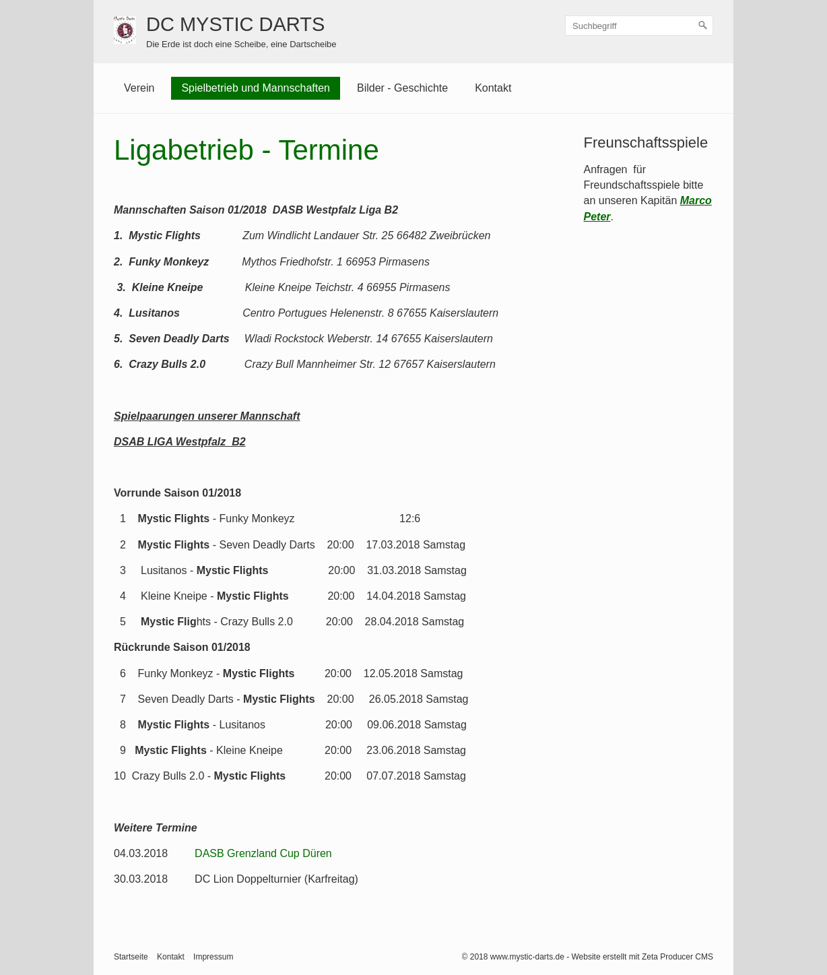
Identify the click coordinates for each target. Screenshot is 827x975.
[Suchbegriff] (639, 25)
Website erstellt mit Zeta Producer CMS (642, 957)
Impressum (213, 957)
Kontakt (493, 88)
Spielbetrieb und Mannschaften (255, 88)
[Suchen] (703, 25)
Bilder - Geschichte (402, 88)
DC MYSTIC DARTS (235, 24)
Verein (139, 88)
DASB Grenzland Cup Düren (263, 853)
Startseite (131, 957)
